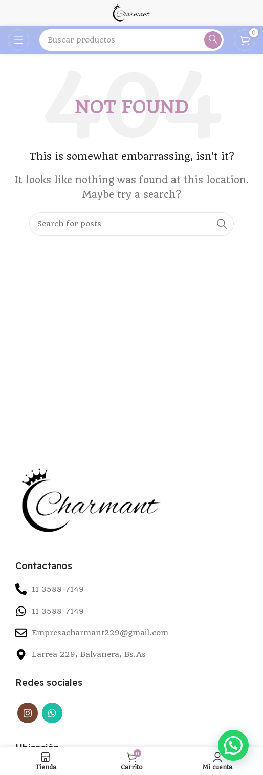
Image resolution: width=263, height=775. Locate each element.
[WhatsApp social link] (52, 713)
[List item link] (131, 611)
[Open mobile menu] (18, 40)
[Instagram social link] (27, 713)
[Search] (131, 40)
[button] (233, 745)
